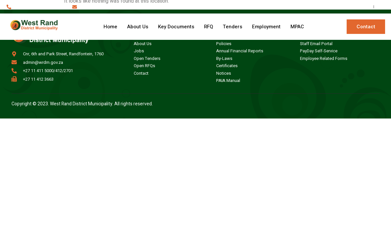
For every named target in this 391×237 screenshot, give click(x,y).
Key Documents (176, 26)
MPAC (297, 26)
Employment (266, 26)
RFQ (208, 26)
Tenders (232, 26)
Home (110, 26)
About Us (137, 26)
